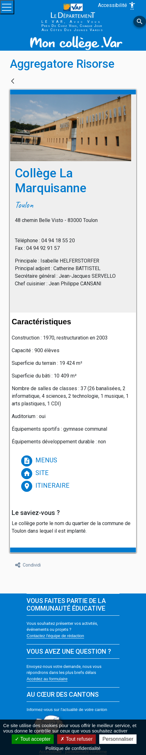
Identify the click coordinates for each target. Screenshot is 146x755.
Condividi (28, 565)
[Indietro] (12, 81)
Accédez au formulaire (47, 678)
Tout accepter (33, 739)
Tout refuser (76, 739)
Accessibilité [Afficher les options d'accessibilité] (117, 6)
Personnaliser (117, 739)
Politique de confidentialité (73, 748)
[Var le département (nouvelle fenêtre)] (73, 10)
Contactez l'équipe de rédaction (55, 635)
